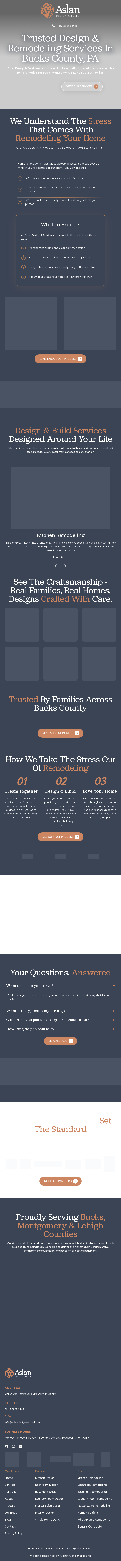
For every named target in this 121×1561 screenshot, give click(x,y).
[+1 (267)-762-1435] (53, 25)
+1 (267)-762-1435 (67, 25)
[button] (46, 25)
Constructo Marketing (75, 1556)
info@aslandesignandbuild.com (23, 1422)
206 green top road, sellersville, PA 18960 (30, 1393)
